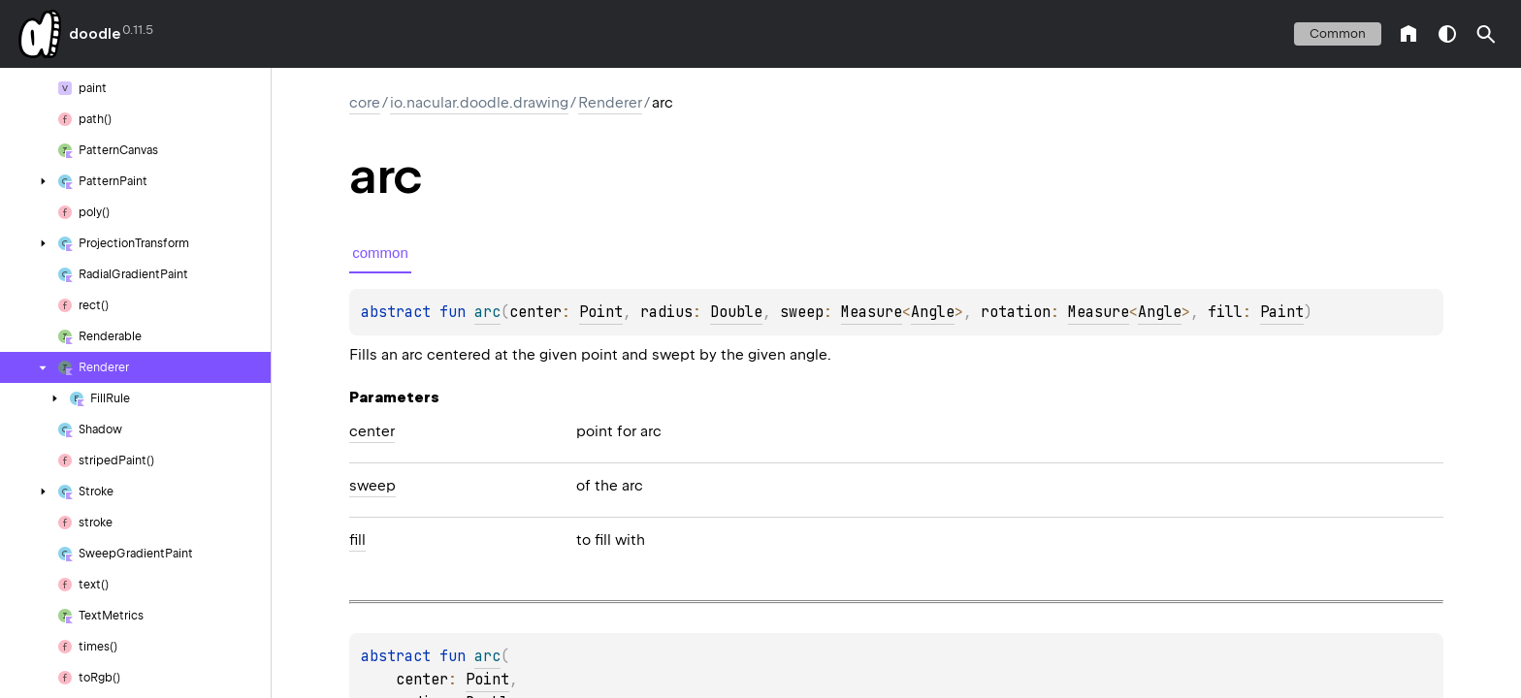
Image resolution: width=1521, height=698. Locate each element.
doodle (94, 34)
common (1338, 33)
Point (601, 312)
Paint (1282, 312)
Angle (933, 312)
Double (736, 312)
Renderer (610, 102)
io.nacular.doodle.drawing (479, 102)
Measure (871, 312)
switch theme (1447, 34)
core (364, 102)
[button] (1486, 34)
